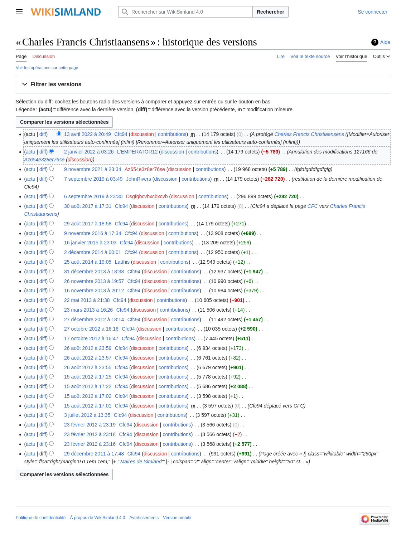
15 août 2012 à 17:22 (87, 386)
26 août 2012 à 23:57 (87, 358)
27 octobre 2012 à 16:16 (91, 329)
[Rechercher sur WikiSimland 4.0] (185, 12)
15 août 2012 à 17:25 (87, 377)
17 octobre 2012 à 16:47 (91, 338)
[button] (203, 85)
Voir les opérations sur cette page (47, 67)
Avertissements (144, 517)
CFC (313, 206)
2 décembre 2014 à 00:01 (92, 252)
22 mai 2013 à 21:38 (87, 300)
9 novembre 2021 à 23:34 (92, 169)
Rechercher (270, 12)
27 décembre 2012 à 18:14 (94, 319)
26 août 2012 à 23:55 (87, 367)
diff (42, 134)
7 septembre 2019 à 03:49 (93, 179)
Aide (385, 42)
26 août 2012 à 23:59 (87, 348)
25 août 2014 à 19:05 (87, 262)
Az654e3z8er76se (44, 159)
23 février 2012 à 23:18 (90, 434)
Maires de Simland (141, 461)
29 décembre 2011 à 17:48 (94, 454)
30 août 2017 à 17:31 (87, 206)
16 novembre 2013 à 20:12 (94, 290)
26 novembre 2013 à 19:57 (94, 281)
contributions (172, 134)
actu (30, 152)
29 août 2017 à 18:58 (87, 223)
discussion (142, 134)
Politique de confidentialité (41, 517)
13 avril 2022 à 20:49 (87, 134)
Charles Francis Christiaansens (309, 134)
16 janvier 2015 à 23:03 (90, 242)
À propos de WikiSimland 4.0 (97, 517)
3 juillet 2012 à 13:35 (87, 415)
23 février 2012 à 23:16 (90, 444)
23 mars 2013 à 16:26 (88, 310)
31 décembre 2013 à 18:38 (94, 271)
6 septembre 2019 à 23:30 (93, 196)
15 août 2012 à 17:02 (87, 396)
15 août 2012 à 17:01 (87, 406)
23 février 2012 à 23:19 (90, 425)
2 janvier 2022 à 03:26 (89, 152)
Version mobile (177, 517)
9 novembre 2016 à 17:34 (92, 233)
